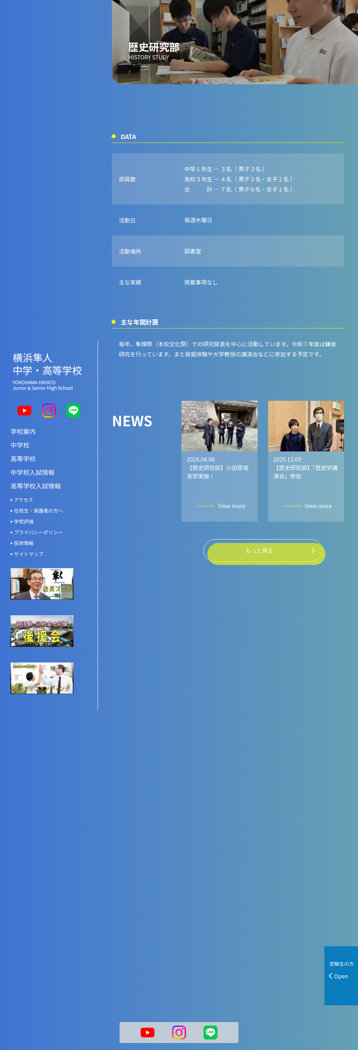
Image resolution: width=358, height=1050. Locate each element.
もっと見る (259, 553)
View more (231, 515)
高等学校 (23, 458)
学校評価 (24, 521)
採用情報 (24, 543)
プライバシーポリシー (38, 532)
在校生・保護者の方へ (38, 510)
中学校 (19, 444)
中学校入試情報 (32, 472)
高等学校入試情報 (35, 485)
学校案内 (23, 431)
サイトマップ (28, 553)
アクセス (23, 499)
